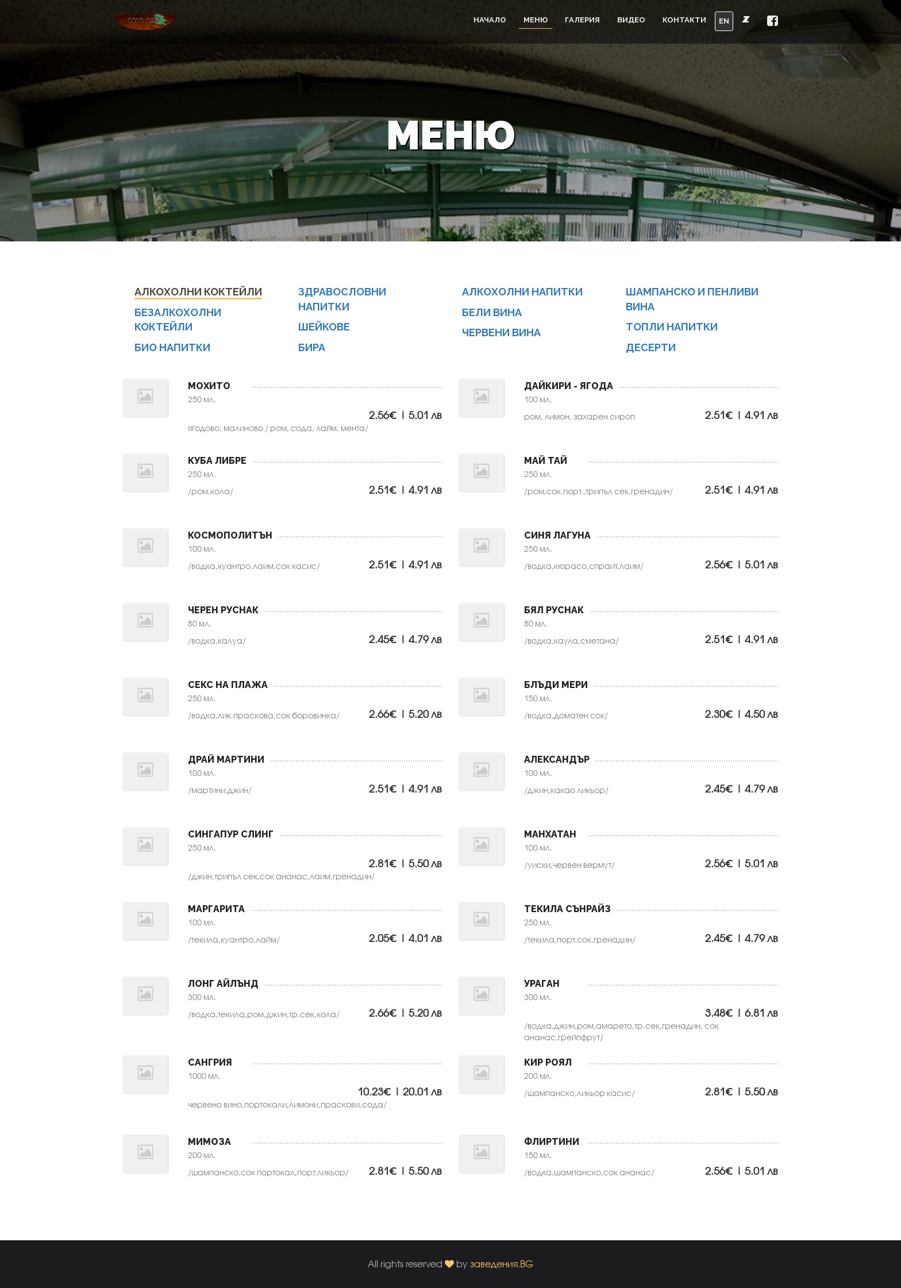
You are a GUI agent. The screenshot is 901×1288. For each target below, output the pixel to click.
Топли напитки (672, 336)
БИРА (311, 357)
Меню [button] (535, 20)
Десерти (651, 357)
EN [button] (724, 21)
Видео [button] (631, 20)
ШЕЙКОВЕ (324, 336)
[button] (772, 21)
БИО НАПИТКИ (172, 357)
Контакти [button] (684, 20)
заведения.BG (501, 1263)
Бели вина (492, 322)
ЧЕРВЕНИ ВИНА (501, 342)
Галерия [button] (582, 20)
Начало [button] (489, 20)
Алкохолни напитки (522, 301)
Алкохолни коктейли (198, 301)
